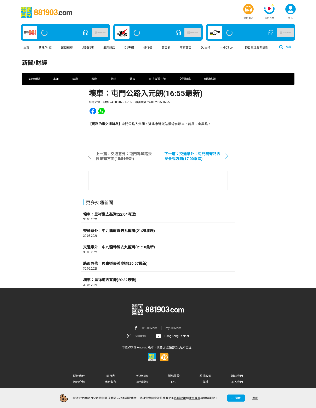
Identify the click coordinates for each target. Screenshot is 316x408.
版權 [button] (205, 383)
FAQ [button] (174, 383)
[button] (248, 9)
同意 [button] (238, 398)
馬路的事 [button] (88, 48)
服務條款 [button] (174, 377)
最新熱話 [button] (109, 48)
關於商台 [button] (79, 377)
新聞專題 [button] (210, 80)
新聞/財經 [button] (45, 48)
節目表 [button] (166, 48)
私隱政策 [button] (205, 377)
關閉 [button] (255, 398)
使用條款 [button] (142, 377)
